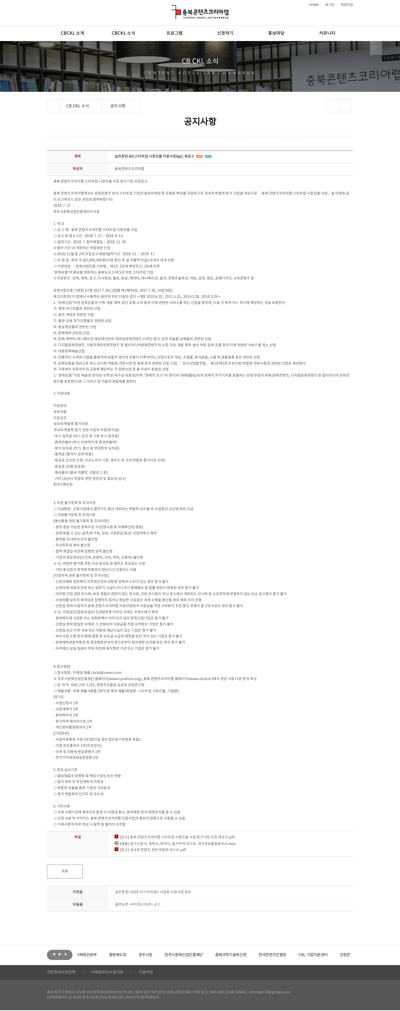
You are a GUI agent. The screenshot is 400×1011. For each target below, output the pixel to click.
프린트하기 (345, 105)
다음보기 (59, 954)
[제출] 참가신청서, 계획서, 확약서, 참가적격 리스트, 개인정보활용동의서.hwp (175, 844)
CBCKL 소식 (123, 33)
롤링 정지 (65, 954)
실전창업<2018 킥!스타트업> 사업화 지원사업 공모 (153, 892)
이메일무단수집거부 (110, 972)
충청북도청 (131, 955)
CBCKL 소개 (72, 33)
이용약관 (150, 972)
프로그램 (174, 33)
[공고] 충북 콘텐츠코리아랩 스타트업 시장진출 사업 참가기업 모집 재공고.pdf (175, 837)
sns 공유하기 (333, 105)
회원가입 (347, 5)
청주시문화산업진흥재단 (200, 955)
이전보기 (53, 954)
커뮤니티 (327, 33)
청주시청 (160, 955)
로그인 (329, 5)
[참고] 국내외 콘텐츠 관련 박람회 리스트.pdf (150, 850)
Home (48, 102)
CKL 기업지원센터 (336, 955)
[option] (97, 955)
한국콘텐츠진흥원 (294, 955)
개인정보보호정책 (62, 972)
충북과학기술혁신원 (250, 955)
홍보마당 (276, 33)
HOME (314, 5)
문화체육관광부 (97, 955)
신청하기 (225, 33)
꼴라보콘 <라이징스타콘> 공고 (137, 905)
